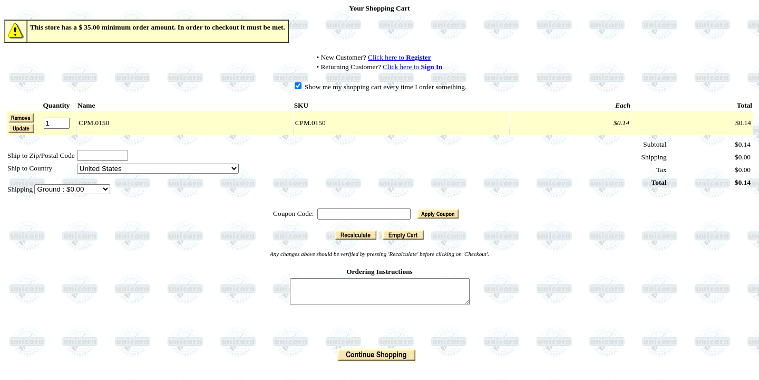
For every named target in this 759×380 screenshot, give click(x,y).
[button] (21, 128)
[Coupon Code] (364, 214)
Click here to (399, 57)
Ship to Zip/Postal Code (41, 155)
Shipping (20, 189)
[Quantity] (57, 123)
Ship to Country (29, 168)
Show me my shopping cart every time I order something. (381, 87)
